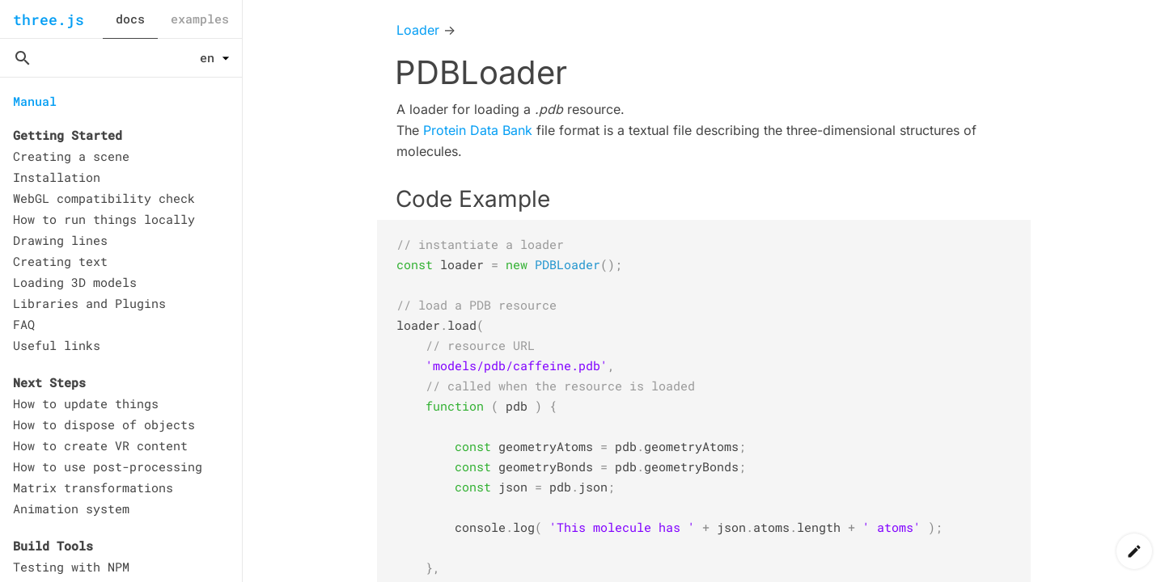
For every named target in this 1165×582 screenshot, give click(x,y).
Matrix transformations (93, 487)
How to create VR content (100, 445)
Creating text (60, 261)
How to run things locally (104, 219)
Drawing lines (60, 240)
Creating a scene (71, 156)
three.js (48, 19)
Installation (56, 177)
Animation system (71, 508)
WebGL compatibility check (104, 198)
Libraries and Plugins (89, 303)
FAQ (24, 324)
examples (200, 19)
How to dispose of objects (104, 424)
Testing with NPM (71, 567)
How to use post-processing (107, 466)
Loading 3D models (75, 282)
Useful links (56, 345)
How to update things (86, 403)
